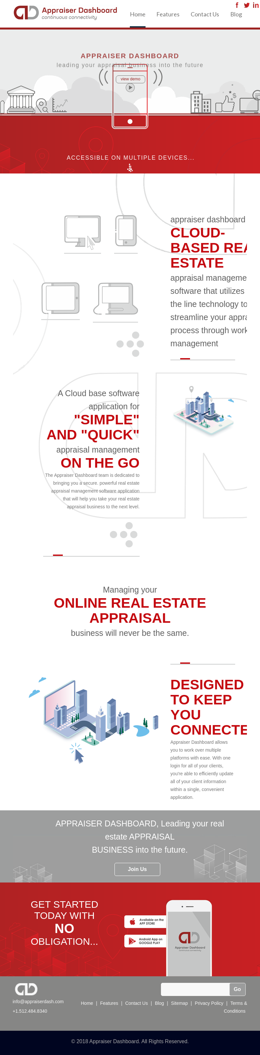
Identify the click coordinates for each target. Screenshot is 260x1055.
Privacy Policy (209, 1003)
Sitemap (179, 1003)
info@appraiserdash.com (37, 1001)
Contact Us (205, 14)
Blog (236, 14)
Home (138, 14)
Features (168, 14)
